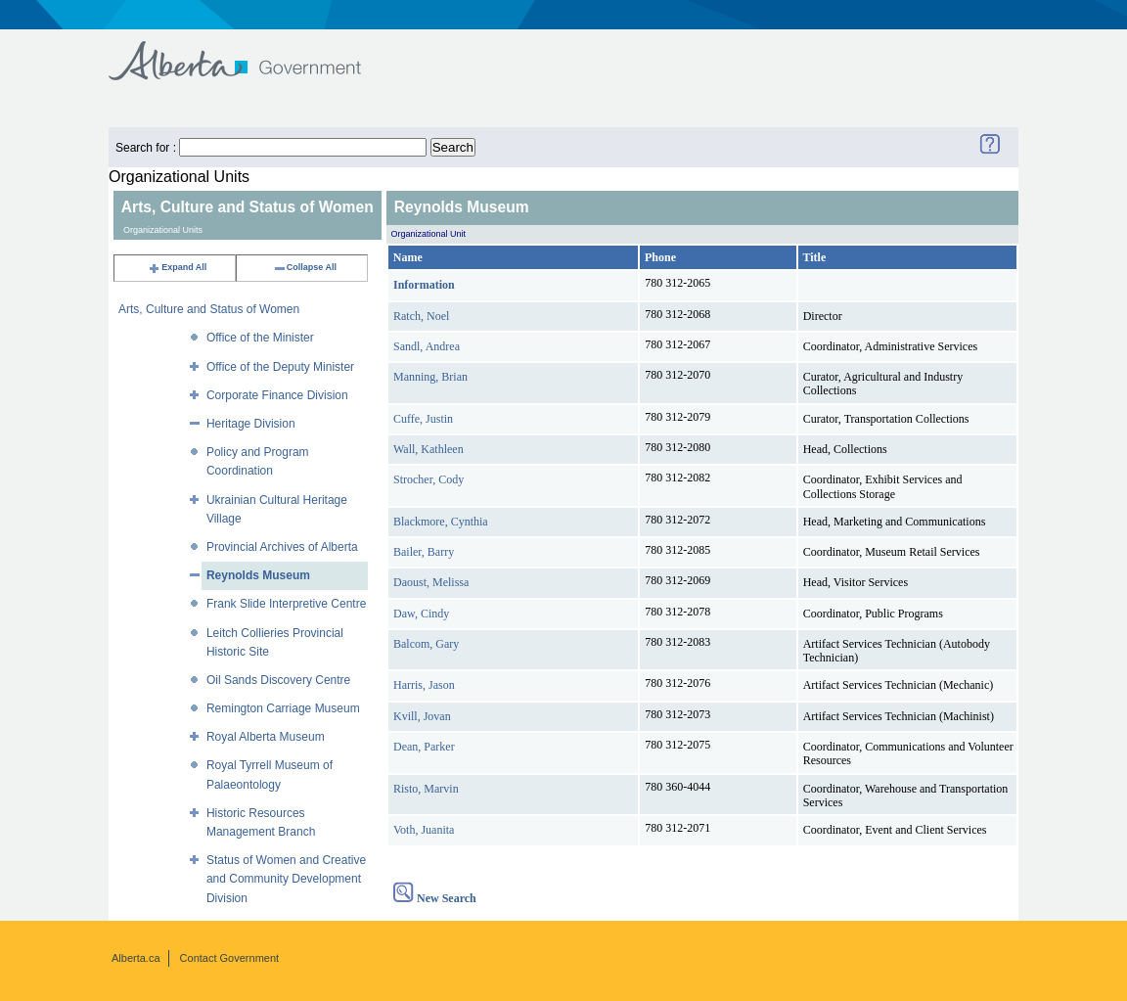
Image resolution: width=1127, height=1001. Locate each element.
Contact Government (230, 958)
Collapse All (305, 267)
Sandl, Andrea (426, 346)
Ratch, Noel (421, 316)
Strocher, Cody (428, 479)
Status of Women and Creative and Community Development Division (286, 878)
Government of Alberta (251, 51)
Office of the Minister (260, 337)
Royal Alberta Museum (265, 737)
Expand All (177, 267)
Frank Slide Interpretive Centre (286, 604)
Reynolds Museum (258, 575)
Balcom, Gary (426, 644)
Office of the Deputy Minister (280, 367)
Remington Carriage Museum (283, 708)
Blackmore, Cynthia (440, 521)
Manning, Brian (430, 377)
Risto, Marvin (426, 789)
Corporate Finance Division (277, 395)
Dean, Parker (424, 746)
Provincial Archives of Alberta (282, 547)
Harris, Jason (424, 685)
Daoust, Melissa (431, 582)
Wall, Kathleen (428, 449)
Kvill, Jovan (422, 716)
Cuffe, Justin (423, 419)
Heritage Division (250, 424)
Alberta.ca (136, 958)
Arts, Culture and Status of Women (208, 309)
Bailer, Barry (423, 552)
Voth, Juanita (423, 830)
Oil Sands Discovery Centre (278, 680)
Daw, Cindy (421, 613)
